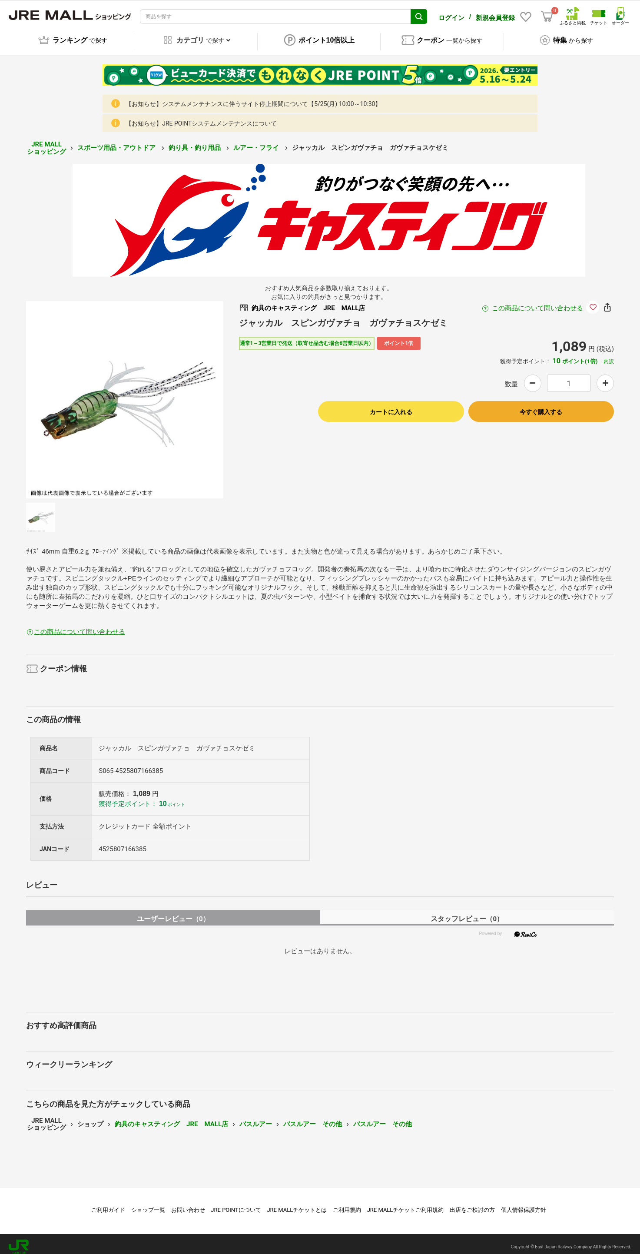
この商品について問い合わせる (537, 302)
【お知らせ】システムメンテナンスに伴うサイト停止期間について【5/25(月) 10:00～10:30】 (253, 97)
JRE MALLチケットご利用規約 (405, 1204)
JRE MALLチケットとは (297, 1204)
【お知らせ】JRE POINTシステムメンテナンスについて (201, 117)
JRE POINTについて (236, 1204)
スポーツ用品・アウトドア (117, 142)
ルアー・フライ (257, 142)
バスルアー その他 (312, 1118)
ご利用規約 (347, 1204)
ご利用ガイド (108, 1204)
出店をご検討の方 (472, 1204)
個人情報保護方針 (523, 1204)
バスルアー (255, 1118)
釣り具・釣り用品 (195, 142)
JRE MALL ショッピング (46, 141)
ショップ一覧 (148, 1204)
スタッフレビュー (467, 913)
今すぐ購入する (541, 405)
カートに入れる (391, 405)
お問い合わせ (188, 1204)
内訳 (609, 355)
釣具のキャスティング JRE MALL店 (171, 1118)
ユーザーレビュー (173, 913)
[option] (124, 393)
